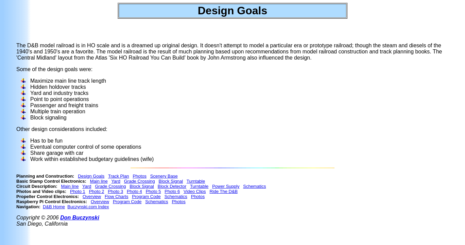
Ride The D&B (223, 191)
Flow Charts (116, 196)
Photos (139, 176)
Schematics (254, 186)
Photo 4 (134, 191)
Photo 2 (96, 191)
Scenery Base (164, 176)
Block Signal (171, 181)
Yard (115, 181)
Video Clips (195, 191)
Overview (92, 196)
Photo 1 (77, 191)
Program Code (146, 196)
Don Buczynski (79, 217)
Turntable (196, 181)
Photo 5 (153, 191)
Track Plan (118, 176)
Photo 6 (172, 191)
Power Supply (225, 186)
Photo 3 (115, 191)
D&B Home (54, 206)
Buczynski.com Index (88, 206)
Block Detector (172, 186)
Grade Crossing (139, 181)
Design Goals (91, 176)
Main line (99, 181)
